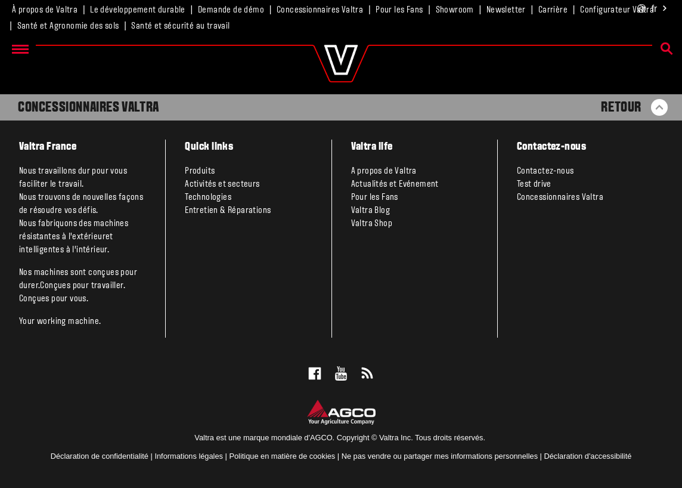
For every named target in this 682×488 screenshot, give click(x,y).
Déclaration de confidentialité (99, 456)
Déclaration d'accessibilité (588, 456)
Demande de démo (231, 10)
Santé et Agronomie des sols (68, 26)
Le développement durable (137, 10)
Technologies (208, 197)
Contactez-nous (545, 171)
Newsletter (506, 10)
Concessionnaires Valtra (320, 10)
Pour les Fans (399, 10)
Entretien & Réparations (228, 210)
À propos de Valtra (45, 10)
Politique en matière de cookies (282, 456)
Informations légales (188, 456)
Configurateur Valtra (617, 10)
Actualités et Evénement (395, 184)
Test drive (534, 184)
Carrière (553, 10)
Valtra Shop (371, 224)
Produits (200, 171)
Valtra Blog (370, 210)
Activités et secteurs (222, 184)
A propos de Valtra (384, 171)
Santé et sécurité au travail (180, 26)
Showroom (455, 10)
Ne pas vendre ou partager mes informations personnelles (440, 456)
